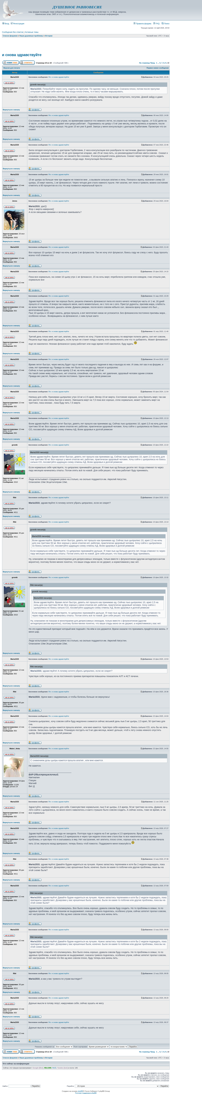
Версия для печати (11, 68)
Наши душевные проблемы (31, 36)
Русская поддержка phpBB (85, 1093)
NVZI (54, 1068)
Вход (5, 24)
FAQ (156, 24)
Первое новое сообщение (158, 68)
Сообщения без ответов (12, 32)
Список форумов (10, 36)
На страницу (144, 63)
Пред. (152, 63)
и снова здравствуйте (22, 55)
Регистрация (17, 24)
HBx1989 (47, 1068)
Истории (48, 36)
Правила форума (142, 24)
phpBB (80, 1091)
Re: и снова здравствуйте (59, 77)
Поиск (165, 24)
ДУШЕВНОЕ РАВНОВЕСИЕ (77, 7)
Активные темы (32, 32)
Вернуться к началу (11, 110)
